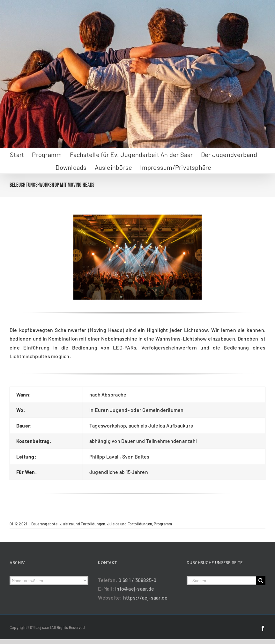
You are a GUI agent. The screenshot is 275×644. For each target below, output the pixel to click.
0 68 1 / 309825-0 (137, 580)
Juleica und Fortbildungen (129, 524)
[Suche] (260, 580)
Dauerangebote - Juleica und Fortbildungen (68, 524)
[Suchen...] (221, 580)
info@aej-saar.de (134, 588)
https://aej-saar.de (145, 597)
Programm (163, 524)
